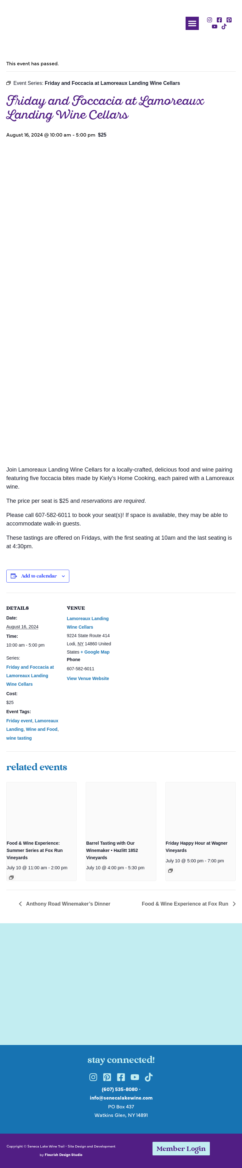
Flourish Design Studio (63, 1154)
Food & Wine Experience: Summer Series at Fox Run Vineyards (35, 850)
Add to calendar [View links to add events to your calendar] (39, 576)
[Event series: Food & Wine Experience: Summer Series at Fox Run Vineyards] (11, 877)
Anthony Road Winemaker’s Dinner (67, 904)
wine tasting (19, 738)
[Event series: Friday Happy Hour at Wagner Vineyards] (170, 870)
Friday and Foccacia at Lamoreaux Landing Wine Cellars (30, 676)
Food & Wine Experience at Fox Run (186, 904)
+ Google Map (95, 651)
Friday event (19, 720)
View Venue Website (88, 678)
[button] (192, 23)
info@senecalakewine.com (121, 1097)
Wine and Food (41, 729)
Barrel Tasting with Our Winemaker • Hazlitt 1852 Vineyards (112, 850)
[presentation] (41, 808)
